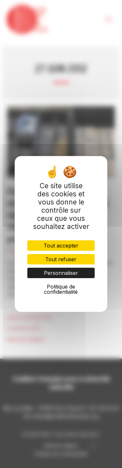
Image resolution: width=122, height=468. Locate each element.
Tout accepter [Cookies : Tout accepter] (61, 245)
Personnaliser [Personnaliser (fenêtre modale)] (61, 273)
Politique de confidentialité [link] (61, 289)
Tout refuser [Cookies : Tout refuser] (60, 259)
